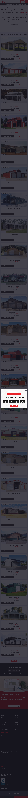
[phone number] (14, 406)
